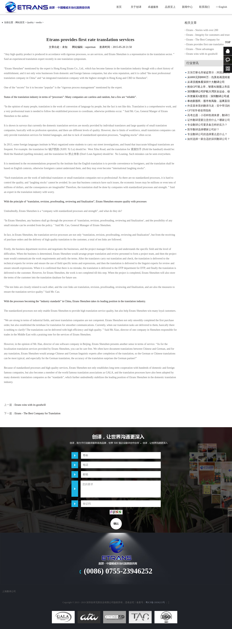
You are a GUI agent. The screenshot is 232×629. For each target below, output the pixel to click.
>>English (221, 7)
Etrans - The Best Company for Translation (38, 413)
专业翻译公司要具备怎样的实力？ (207, 124)
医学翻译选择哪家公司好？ (203, 129)
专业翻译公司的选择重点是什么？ (207, 134)
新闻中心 (187, 7)
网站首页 (20, 22)
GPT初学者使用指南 (199, 110)
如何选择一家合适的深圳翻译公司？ (208, 139)
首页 (119, 7)
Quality (30, 22)
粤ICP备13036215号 (155, 602)
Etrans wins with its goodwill (30, 404)
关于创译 (136, 7)
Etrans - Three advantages (200, 49)
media (39, 22)
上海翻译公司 (9, 591)
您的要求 (121, 489)
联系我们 (204, 7)
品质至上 (170, 7)
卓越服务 (153, 7)
